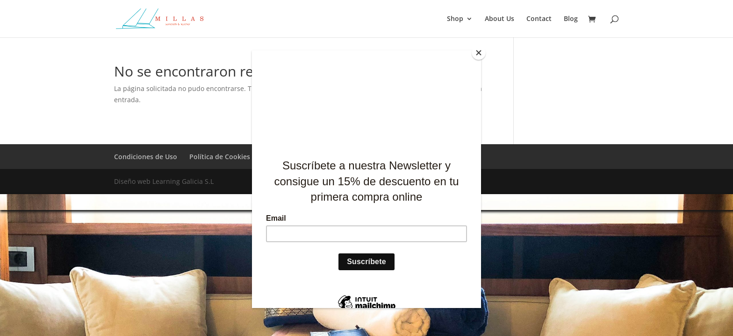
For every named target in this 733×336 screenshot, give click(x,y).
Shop (455, 19)
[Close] (479, 53)
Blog (571, 19)
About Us (499, 19)
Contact (539, 19)
